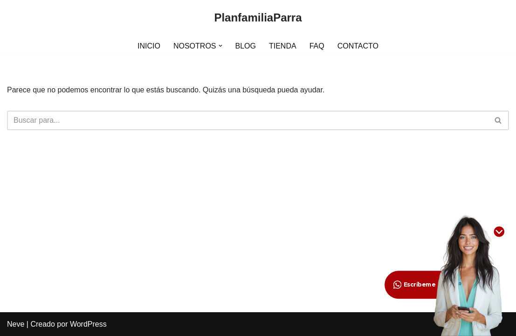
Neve (15, 324)
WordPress (88, 324)
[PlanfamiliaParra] (258, 18)
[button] (220, 46)
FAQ (317, 46)
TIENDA (282, 46)
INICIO (149, 46)
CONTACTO (357, 46)
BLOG (245, 46)
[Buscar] (247, 120)
